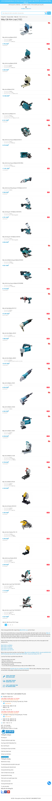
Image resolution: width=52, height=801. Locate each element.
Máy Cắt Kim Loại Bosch (6, 646)
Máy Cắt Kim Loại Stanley (7, 648)
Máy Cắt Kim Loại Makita (6, 645)
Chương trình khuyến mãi (6, 783)
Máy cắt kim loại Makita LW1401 (32, 652)
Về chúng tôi (4, 737)
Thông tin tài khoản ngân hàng (8, 740)
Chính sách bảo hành (6, 780)
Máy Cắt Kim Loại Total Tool (7, 649)
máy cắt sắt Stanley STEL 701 (34, 653)
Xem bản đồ (8, 703)
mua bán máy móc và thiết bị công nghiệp (19, 668)
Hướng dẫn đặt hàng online (7, 769)
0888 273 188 (13, 706)
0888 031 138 (6, 707)
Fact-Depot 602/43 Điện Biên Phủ (8, 743)
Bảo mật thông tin (5, 745)
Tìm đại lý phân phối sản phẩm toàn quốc (10, 764)
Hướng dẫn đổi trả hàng (6, 775)
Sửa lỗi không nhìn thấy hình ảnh (8, 767)
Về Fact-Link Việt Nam (6, 754)
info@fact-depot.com (26, 8)
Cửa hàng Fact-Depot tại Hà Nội (8, 748)
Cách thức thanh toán (6, 751)
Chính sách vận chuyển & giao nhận (9, 778)
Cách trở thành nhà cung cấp (7, 772)
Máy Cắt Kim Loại (24, 630)
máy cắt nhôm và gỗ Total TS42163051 (18, 653)
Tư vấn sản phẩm (5, 786)
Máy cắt (48, 633)
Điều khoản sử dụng (5, 761)
